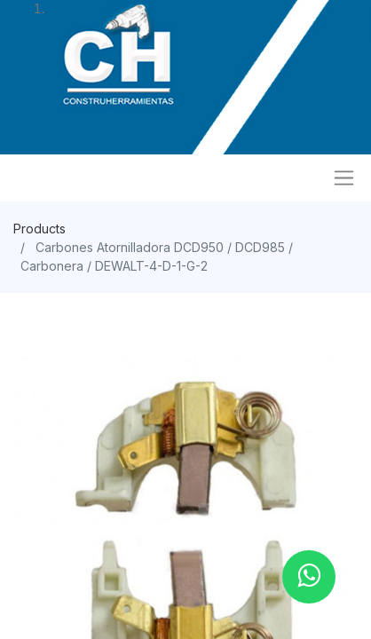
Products (39, 228)
